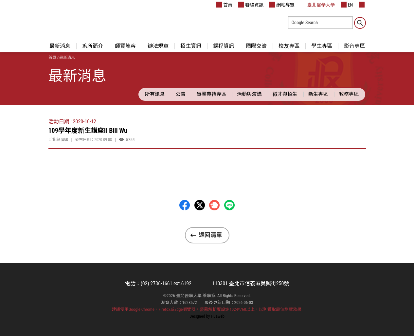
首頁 (224, 5)
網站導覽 (282, 5)
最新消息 (59, 46)
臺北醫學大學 (317, 5)
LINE (229, 205)
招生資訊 (190, 46)
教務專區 (349, 94)
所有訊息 (155, 94)
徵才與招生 (285, 94)
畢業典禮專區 (211, 94)
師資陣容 (125, 46)
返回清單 (210, 235)
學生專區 (321, 46)
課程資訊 (223, 46)
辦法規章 (158, 46)
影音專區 (354, 46)
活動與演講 (249, 94)
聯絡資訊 (250, 5)
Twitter (199, 205)
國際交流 (256, 46)
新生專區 (318, 94)
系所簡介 (92, 46)
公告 (181, 94)
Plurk (214, 205)
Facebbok (184, 205)
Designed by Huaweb (207, 316)
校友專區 (289, 46)
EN (347, 5)
